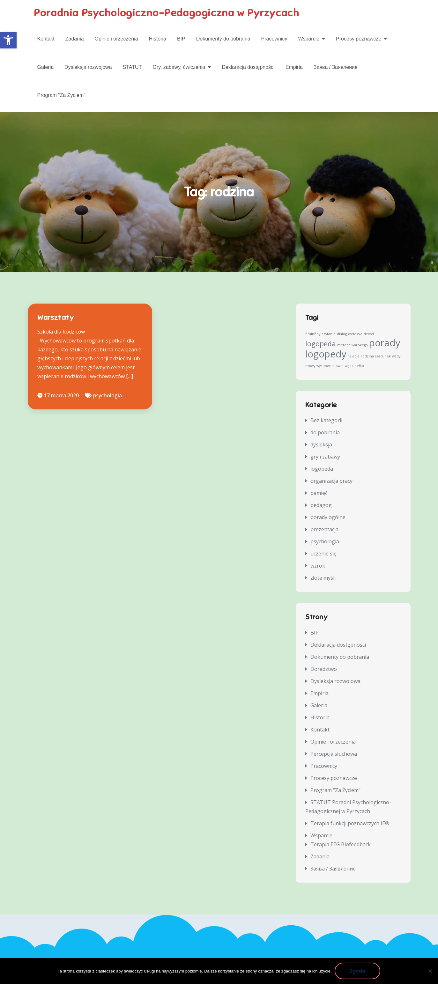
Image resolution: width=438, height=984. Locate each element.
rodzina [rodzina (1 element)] (367, 356)
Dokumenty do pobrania (223, 38)
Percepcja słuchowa (333, 753)
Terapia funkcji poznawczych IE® (350, 823)
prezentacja (324, 529)
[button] (8, 40)
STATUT (132, 67)
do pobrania (325, 432)
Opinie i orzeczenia (116, 38)
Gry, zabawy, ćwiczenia (178, 67)
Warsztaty (55, 317)
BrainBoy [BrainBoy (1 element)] (312, 334)
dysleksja (321, 444)
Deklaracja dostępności (248, 67)
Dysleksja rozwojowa (88, 67)
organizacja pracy (331, 481)
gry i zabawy (325, 456)
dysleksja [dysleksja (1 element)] (355, 334)
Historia (157, 38)
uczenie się (323, 553)
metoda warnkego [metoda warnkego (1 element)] (352, 345)
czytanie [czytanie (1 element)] (329, 334)
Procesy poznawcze (358, 38)
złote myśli (323, 578)
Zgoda (358, 971)
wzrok (317, 565)
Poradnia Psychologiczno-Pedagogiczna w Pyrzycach (167, 12)
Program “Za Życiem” (61, 95)
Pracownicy (274, 38)
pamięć (319, 493)
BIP (181, 38)
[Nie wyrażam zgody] (430, 971)
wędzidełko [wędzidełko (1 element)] (354, 365)
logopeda (321, 469)
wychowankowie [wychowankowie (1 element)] (330, 365)
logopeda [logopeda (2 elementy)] (320, 343)
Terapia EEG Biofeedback (340, 844)
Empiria (294, 67)
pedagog (321, 505)
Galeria (45, 67)
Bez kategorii (326, 420)
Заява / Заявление (336, 67)
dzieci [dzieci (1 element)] (369, 334)
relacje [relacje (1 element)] (354, 356)
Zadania (74, 38)
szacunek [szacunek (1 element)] (383, 356)
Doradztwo (323, 668)
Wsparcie (308, 38)
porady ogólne (327, 517)
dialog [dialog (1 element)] (342, 334)
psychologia (107, 395)
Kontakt (46, 38)
